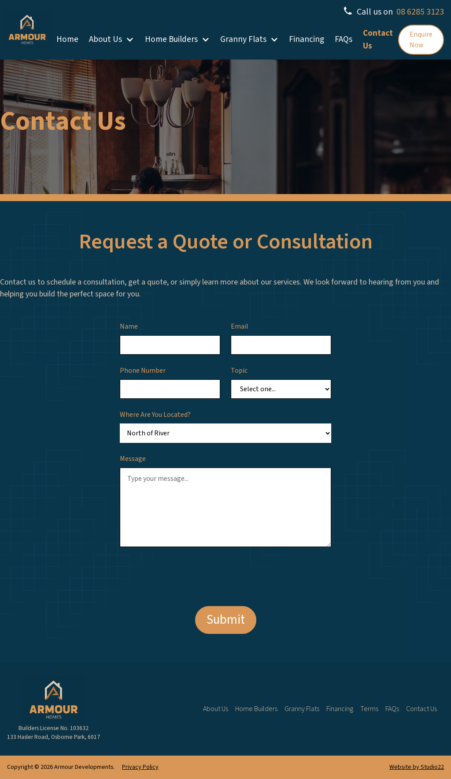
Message (133, 459)
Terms (369, 709)
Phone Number (143, 370)
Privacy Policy (140, 767)
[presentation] (187, 575)
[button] (111, 39)
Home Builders (171, 39)
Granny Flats (243, 39)
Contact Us (378, 39)
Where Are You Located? (155, 414)
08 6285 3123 (420, 12)
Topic (239, 370)
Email (239, 326)
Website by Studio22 (416, 767)
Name (129, 326)
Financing (306, 39)
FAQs (343, 39)
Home (67, 39)
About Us (105, 39)
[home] (27, 29)
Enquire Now (421, 40)
